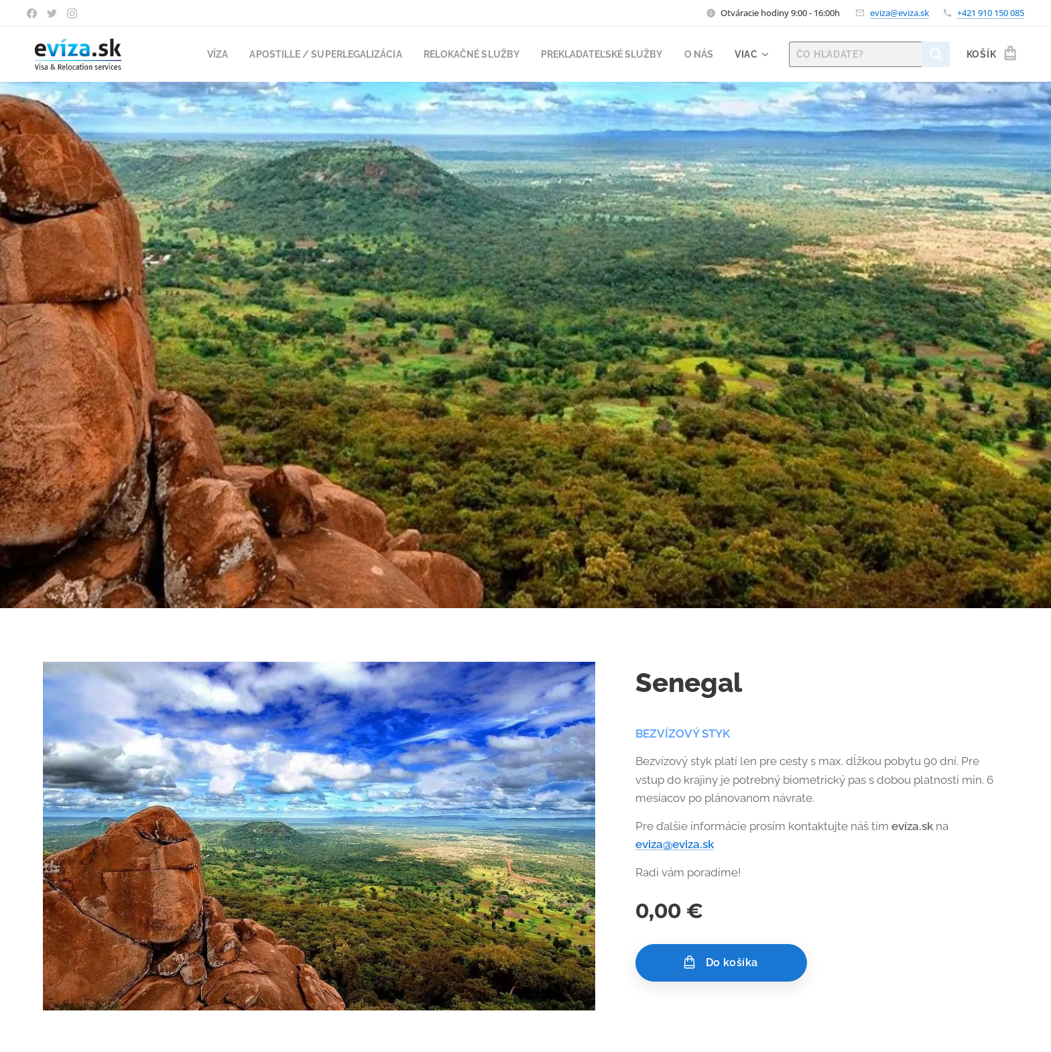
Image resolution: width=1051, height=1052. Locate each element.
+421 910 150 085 (990, 13)
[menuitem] (191, 54)
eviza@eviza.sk (899, 13)
